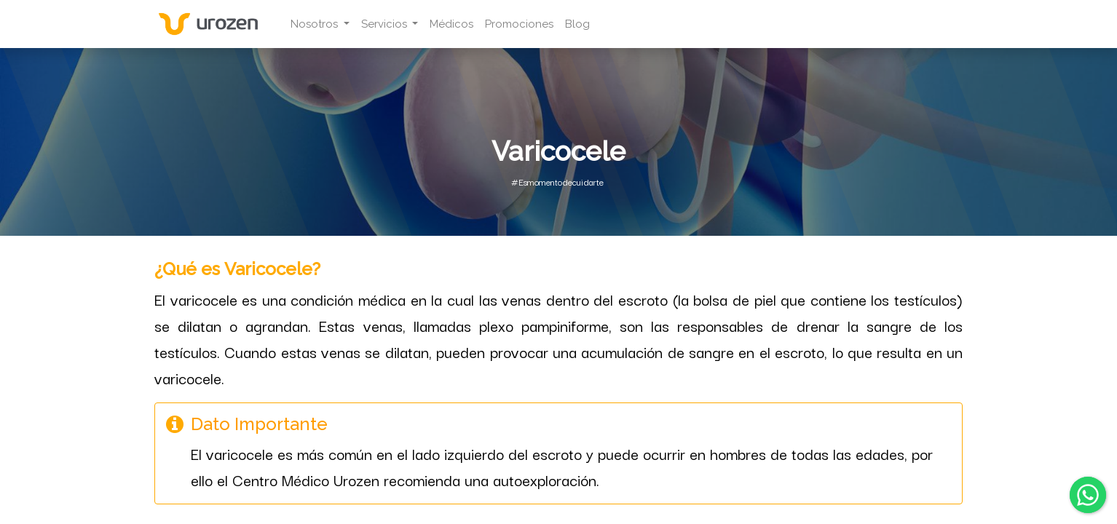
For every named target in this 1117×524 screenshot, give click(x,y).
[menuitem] (456, 24)
